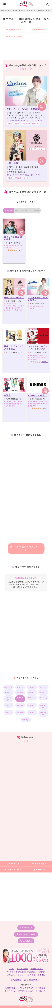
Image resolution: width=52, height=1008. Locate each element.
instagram (26, 927)
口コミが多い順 (21, 210)
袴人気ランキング (12, 869)
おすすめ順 (8, 210)
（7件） (21, 250)
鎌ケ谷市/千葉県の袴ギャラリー (26, 548)
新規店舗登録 (16, 980)
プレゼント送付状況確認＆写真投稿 (21, 972)
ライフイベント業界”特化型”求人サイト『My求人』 (26, 991)
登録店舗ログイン (32, 980)
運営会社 (31, 975)
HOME (11, 968)
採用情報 (41, 975)
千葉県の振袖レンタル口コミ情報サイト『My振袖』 (26, 988)
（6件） (45, 408)
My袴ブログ (39, 869)
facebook (26, 941)
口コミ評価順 (35, 210)
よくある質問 (22, 968)
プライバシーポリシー (16, 975)
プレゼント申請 (39, 863)
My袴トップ (13, 863)
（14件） (44, 362)
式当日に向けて (37, 968)
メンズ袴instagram (26, 934)
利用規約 (42, 972)
